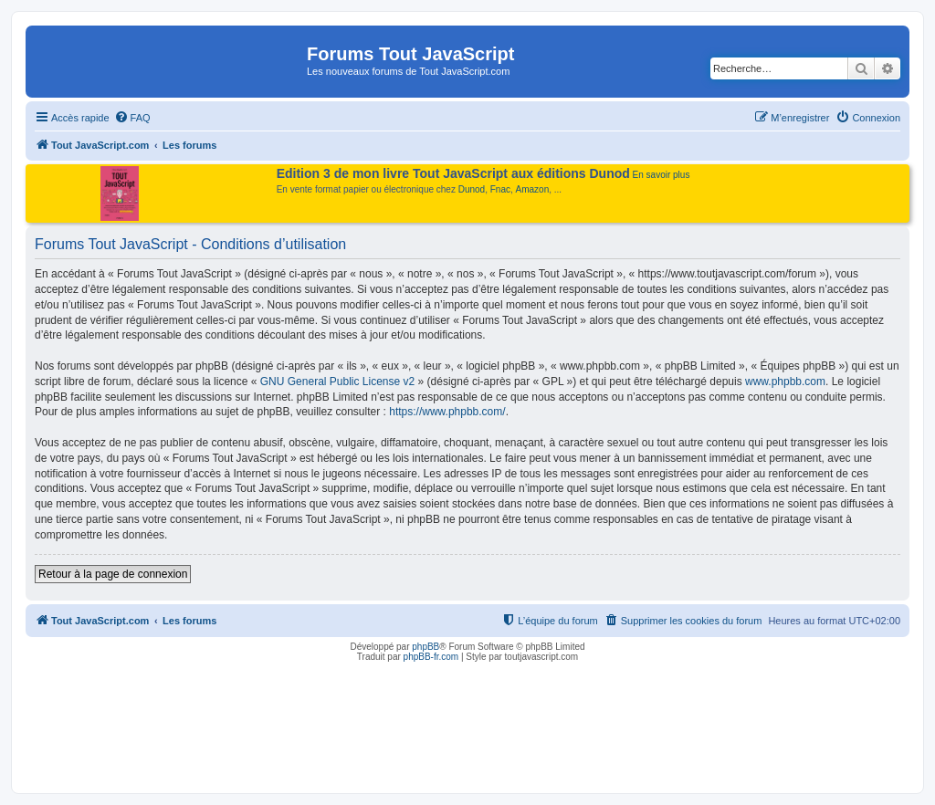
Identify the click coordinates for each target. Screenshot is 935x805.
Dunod (471, 189)
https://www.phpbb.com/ (447, 411)
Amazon (533, 189)
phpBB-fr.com (431, 657)
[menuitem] (132, 118)
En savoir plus (661, 175)
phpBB (425, 647)
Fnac (500, 189)
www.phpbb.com (785, 381)
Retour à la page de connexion (112, 574)
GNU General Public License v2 (337, 381)
